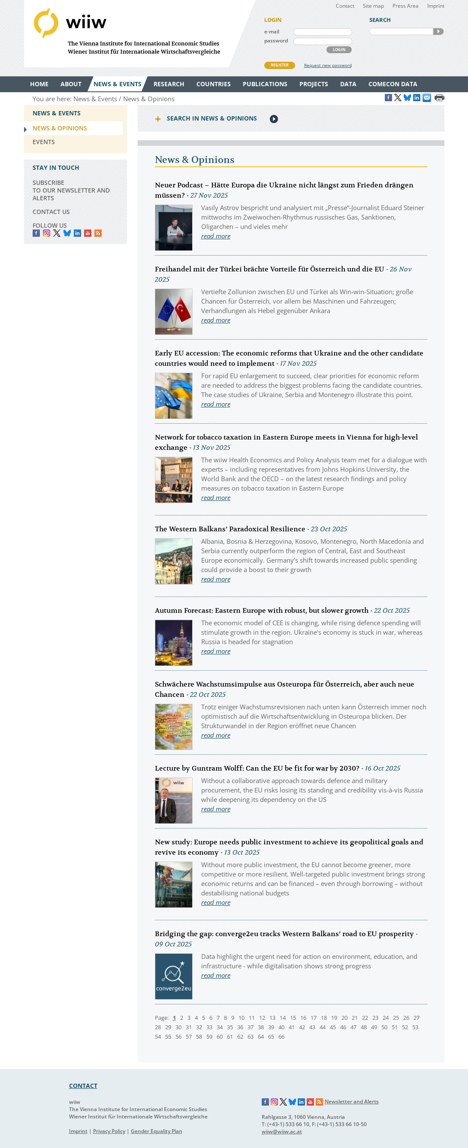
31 (189, 1027)
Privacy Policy (109, 1131)
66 (281, 1036)
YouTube (87, 233)
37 (251, 1027)
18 (324, 1017)
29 (168, 1027)
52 (405, 1027)
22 (365, 1017)
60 (220, 1036)
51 (395, 1027)
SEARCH (438, 31)
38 (261, 1027)
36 (240, 1027)
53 (415, 1027)
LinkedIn (77, 233)
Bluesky (67, 233)
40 (281, 1027)
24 (386, 1017)
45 (333, 1027)
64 (261, 1036)
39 (271, 1027)
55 (168, 1036)
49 (374, 1027)
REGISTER (280, 65)
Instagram (274, 1102)
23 (375, 1017)
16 (303, 1017)
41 (292, 1027)
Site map (373, 5)
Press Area (406, 5)
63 (251, 1036)
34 (220, 1027)
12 (262, 1017)
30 (178, 1027)
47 (353, 1027)
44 (323, 1027)
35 (230, 1027)
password (276, 40)
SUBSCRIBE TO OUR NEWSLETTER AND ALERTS (71, 190)
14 (283, 1017)
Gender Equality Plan (156, 1131)
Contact (345, 5)
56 (178, 1036)
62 (240, 1036)
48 (364, 1027)
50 (384, 1027)
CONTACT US (51, 212)
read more (215, 236)
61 (230, 1036)
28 (158, 1027)
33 (209, 1027)
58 (199, 1036)
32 (199, 1027)
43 (312, 1027)
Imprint (435, 5)
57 (189, 1036)
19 (334, 1017)
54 (158, 1036)
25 (396, 1017)
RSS (98, 233)
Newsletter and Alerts (352, 1101)
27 (417, 1017)
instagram (46, 233)
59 (209, 1036)
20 (344, 1017)
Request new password (328, 65)
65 (271, 1036)
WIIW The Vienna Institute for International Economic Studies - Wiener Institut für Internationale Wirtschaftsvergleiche (140, 33)
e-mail (271, 31)
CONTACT (83, 1086)
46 (343, 1027)
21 (355, 1017)
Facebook (36, 233)
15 (293, 1017)
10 (242, 1017)
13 (272, 1017)
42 (302, 1027)
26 (406, 1017)
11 (252, 1017)
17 (314, 1017)
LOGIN (339, 49)
